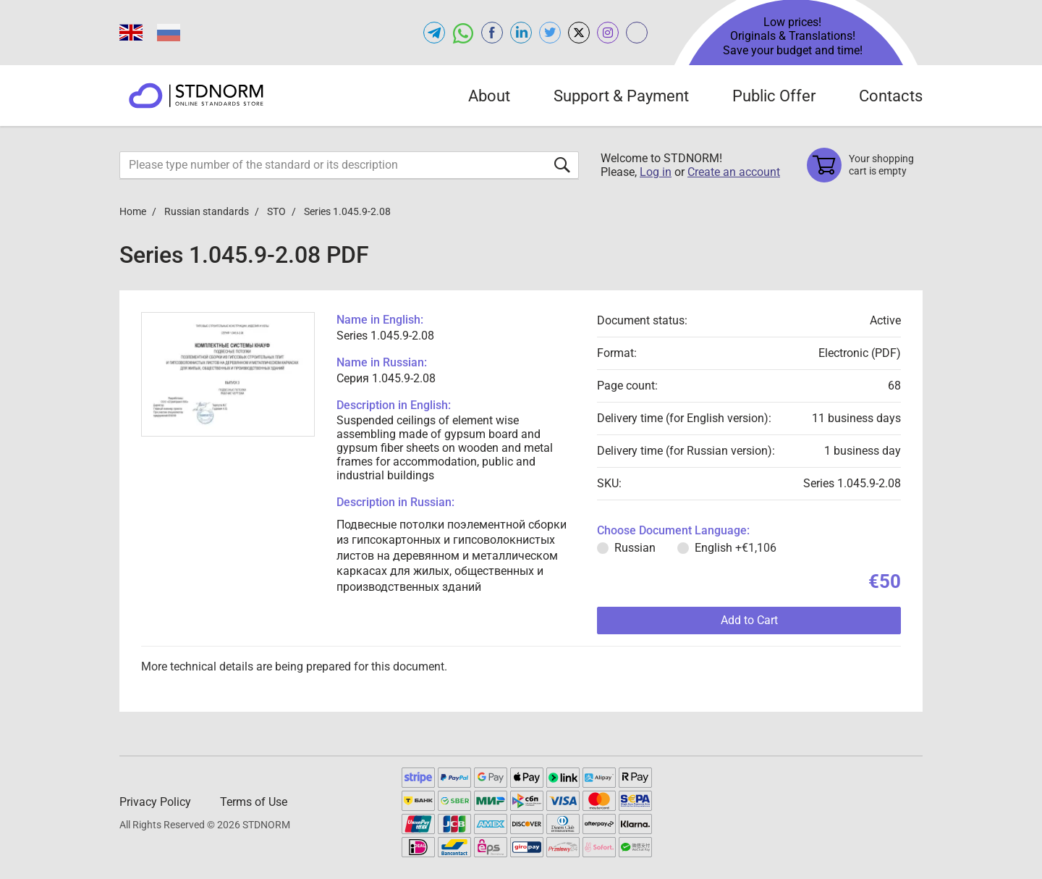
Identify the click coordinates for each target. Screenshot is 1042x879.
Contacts (891, 96)
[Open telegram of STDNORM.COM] (434, 32)
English (735, 548)
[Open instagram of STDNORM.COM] (608, 32)
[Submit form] (562, 164)
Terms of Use (253, 802)
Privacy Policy (155, 802)
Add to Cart (749, 620)
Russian (635, 548)
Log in (656, 172)
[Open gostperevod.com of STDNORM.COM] (637, 32)
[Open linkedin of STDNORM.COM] (521, 32)
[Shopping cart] (865, 165)
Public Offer (774, 96)
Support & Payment (621, 96)
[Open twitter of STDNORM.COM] (550, 32)
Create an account (733, 172)
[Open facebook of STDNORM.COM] (492, 32)
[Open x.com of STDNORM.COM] (579, 32)
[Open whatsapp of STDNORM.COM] (463, 32)
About (489, 96)
